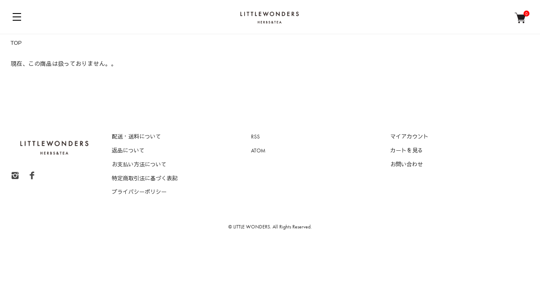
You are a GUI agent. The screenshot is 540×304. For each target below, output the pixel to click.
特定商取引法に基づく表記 (145, 178)
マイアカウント (409, 136)
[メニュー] (17, 17)
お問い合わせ (406, 164)
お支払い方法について (139, 164)
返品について (128, 150)
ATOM (258, 150)
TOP (16, 43)
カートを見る (406, 150)
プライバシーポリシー (139, 191)
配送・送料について (136, 136)
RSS (255, 136)
